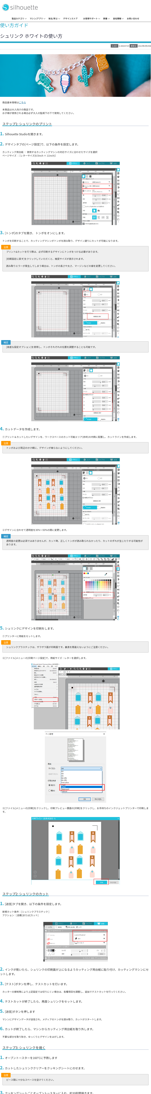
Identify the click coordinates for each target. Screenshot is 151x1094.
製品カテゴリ (18, 18)
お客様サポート (90, 18)
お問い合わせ (133, 18)
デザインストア (70, 18)
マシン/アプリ (36, 18)
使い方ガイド (14, 25)
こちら (22, 102)
